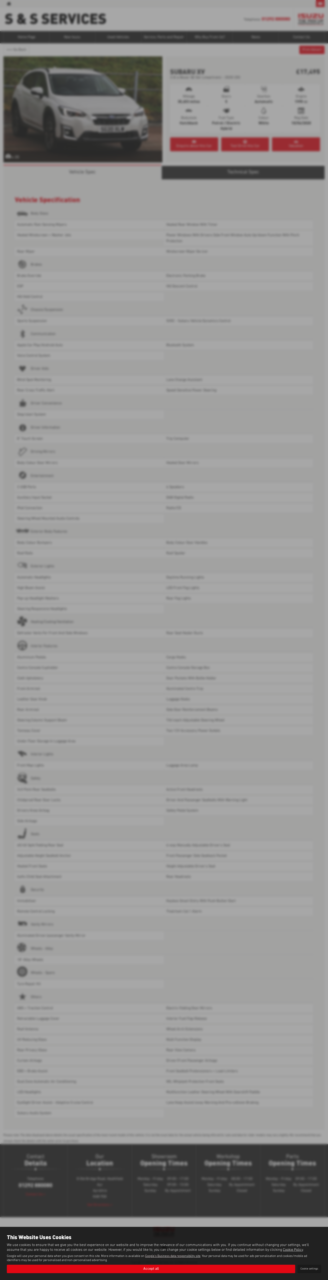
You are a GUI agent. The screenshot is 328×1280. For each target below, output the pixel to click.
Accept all (151, 1269)
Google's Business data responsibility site (172, 1256)
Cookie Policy (293, 1249)
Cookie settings (309, 1268)
